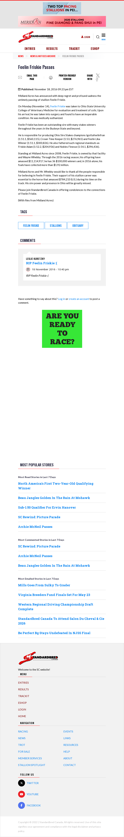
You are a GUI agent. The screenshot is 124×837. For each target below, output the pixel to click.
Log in (61, 298)
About (67, 758)
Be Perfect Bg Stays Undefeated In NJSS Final (54, 633)
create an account (79, 298)
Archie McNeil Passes (35, 527)
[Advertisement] (62, 404)
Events (68, 731)
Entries (30, 49)
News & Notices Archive (42, 56)
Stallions (56, 226)
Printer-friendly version (67, 77)
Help (66, 751)
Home (22, 716)
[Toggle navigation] (103, 37)
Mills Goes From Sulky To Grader (44, 585)
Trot (21, 744)
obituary (77, 226)
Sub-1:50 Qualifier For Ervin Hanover (47, 507)
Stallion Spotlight (31, 765)
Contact (69, 765)
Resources (70, 744)
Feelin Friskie (57, 106)
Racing (23, 731)
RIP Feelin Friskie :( (41, 263)
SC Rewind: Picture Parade (39, 517)
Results (52, 49)
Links (67, 738)
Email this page (32, 77)
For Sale (24, 751)
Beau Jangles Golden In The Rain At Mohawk (54, 498)
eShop (95, 49)
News (20, 56)
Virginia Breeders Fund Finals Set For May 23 (54, 595)
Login (87, 37)
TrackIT (74, 49)
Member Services (30, 758)
